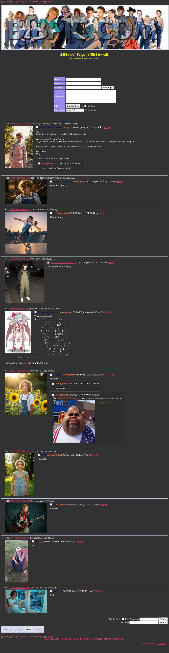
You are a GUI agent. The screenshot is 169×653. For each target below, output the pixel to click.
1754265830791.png (19, 311)
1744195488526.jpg (19, 540)
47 (98, 386)
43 (74, 544)
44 (98, 507)
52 (98, 215)
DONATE (49, 641)
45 (105, 377)
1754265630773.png (68, 400)
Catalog (38, 632)
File (127, 621)
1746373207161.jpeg (19, 503)
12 (82, 166)
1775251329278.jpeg (19, 180)
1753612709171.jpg (19, 373)
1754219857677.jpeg (19, 454)
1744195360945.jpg (19, 590)
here (26, 365)
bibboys (14, 1)
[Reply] (106, 130)
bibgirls (23, 1)
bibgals (40, 1)
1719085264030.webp (20, 126)
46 (89, 457)
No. (96, 130)
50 (102, 314)
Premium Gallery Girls (113, 641)
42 (92, 593)
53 (113, 184)
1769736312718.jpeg (19, 212)
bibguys (32, 1)
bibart (5, 1)
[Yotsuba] (161, 646)
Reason (125, 625)
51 (106, 265)
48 (98, 397)
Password (135, 621)
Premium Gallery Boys (91, 641)
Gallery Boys (60, 641)
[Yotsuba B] (148, 646)
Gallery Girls (73, 641)
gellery (49, 1)
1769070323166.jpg (19, 261)
